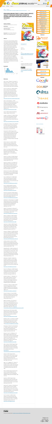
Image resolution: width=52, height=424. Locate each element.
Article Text (24, 44)
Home (4, 9)
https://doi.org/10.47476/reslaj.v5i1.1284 (10, 109)
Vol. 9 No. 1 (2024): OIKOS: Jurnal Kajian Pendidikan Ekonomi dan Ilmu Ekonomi (15, 10)
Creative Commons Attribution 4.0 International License (26, 70)
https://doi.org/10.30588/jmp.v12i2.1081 (10, 341)
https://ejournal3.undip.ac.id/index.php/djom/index (12, 98)
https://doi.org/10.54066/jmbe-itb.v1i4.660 (10, 316)
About (12, 6)
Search (47, 6)
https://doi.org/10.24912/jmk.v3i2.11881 (10, 221)
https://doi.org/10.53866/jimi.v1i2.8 (9, 401)
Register (46, 0)
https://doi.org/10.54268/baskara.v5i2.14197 (11, 392)
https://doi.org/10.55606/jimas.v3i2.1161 (10, 266)
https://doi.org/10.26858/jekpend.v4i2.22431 (11, 197)
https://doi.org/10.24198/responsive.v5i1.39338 (11, 121)
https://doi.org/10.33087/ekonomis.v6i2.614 (10, 183)
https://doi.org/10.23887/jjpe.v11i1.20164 (11, 323)
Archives (7, 6)
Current (3, 6)
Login (49, 0)
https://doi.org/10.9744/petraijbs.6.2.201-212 (11, 238)
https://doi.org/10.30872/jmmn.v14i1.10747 (10, 213)
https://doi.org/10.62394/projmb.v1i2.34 (10, 190)
